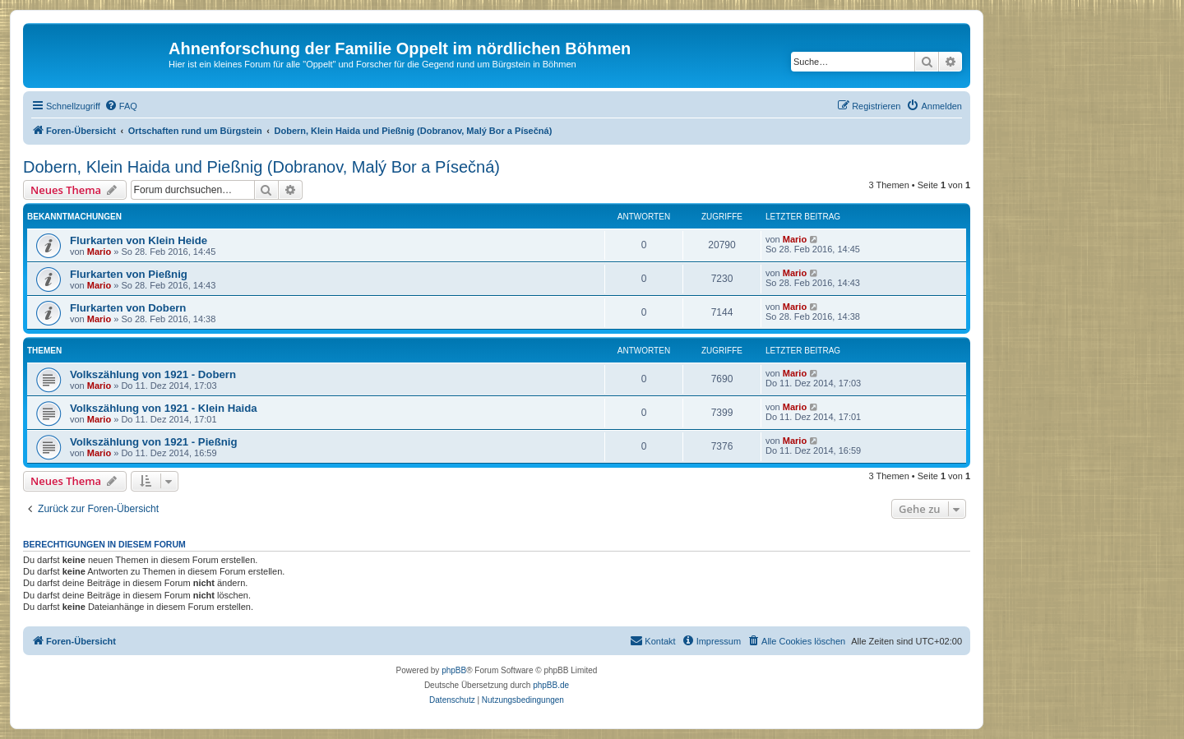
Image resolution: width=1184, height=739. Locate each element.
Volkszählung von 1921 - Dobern (153, 374)
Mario (99, 251)
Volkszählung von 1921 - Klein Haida (163, 408)
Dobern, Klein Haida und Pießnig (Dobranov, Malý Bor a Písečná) (261, 167)
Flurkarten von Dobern (128, 308)
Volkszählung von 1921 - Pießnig (153, 442)
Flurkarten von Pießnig (128, 274)
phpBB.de (551, 685)
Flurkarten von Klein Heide (138, 240)
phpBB (454, 670)
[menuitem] (120, 106)
